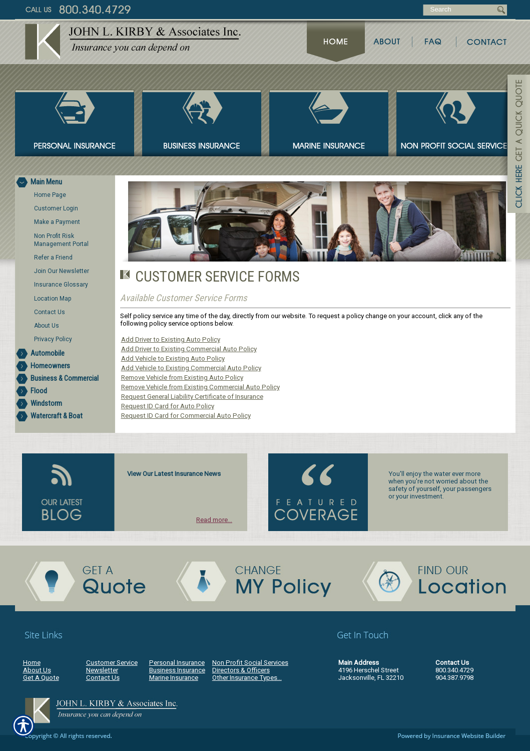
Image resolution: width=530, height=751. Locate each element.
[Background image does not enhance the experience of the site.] (65, 181)
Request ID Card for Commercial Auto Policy (186, 415)
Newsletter (102, 670)
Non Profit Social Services (250, 662)
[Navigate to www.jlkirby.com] (515, 145)
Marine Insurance (173, 677)
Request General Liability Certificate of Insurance (192, 396)
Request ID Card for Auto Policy (167, 406)
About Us (37, 670)
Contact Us (103, 677)
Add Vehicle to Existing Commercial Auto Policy (191, 368)
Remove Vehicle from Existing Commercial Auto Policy (200, 387)
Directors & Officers (241, 670)
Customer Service (112, 662)
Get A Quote (41, 677)
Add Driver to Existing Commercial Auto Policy (189, 349)
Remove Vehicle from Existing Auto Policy (182, 377)
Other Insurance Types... (247, 677)
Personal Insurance (177, 662)
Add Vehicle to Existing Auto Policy (173, 358)
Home (32, 662)
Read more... (214, 520)
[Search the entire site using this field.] (459, 9)
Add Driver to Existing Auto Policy (170, 339)
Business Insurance (177, 670)
